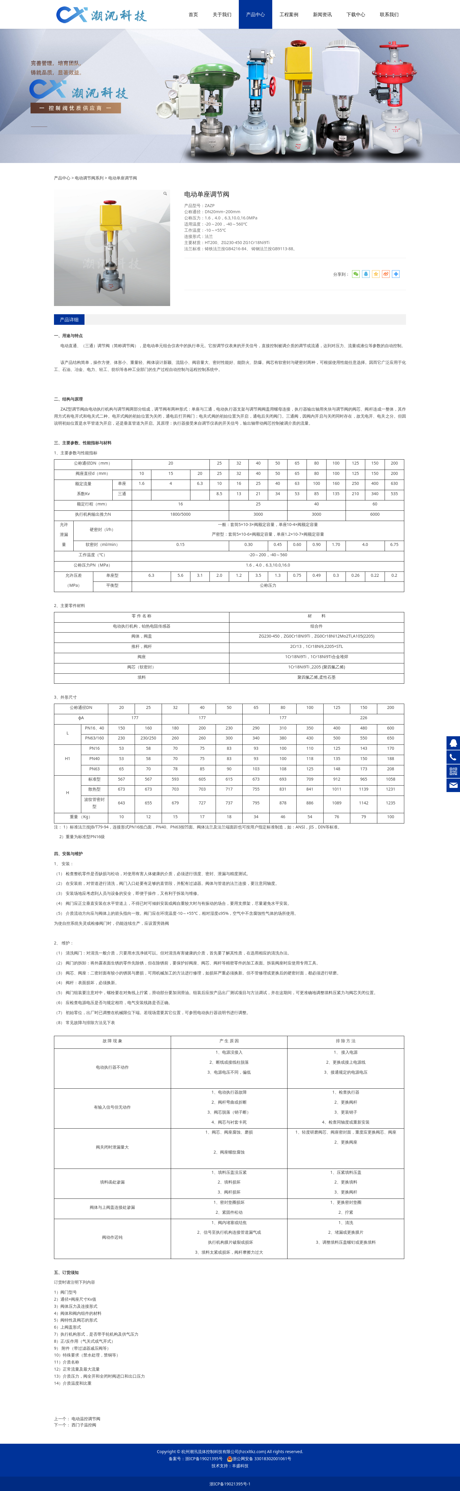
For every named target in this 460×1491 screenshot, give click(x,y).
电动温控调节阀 (86, 1418)
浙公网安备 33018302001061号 (259, 1459)
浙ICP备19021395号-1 (230, 1484)
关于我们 (222, 14)
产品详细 (69, 319)
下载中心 (355, 14)
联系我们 (389, 14)
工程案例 (289, 14)
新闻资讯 (322, 14)
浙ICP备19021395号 (204, 1458)
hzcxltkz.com (252, 1451)
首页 (193, 14)
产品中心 (255, 14)
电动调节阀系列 (89, 178)
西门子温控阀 (84, 1425)
